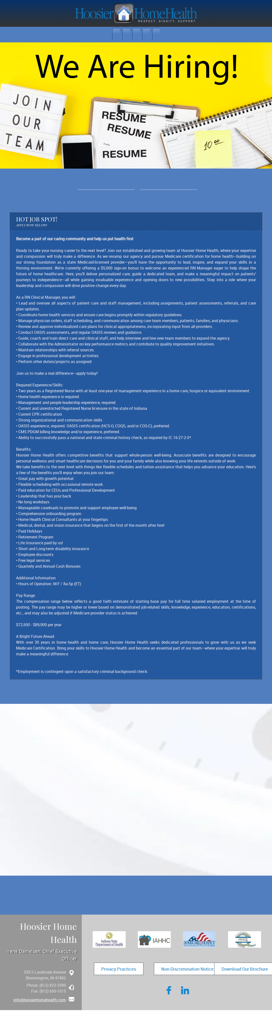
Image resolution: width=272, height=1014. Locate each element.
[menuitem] (116, 34)
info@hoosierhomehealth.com (39, 1000)
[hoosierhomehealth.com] (136, 13)
